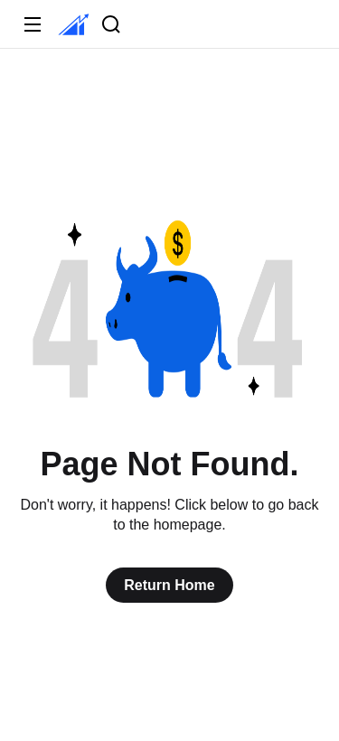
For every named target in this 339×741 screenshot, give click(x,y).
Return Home (169, 585)
